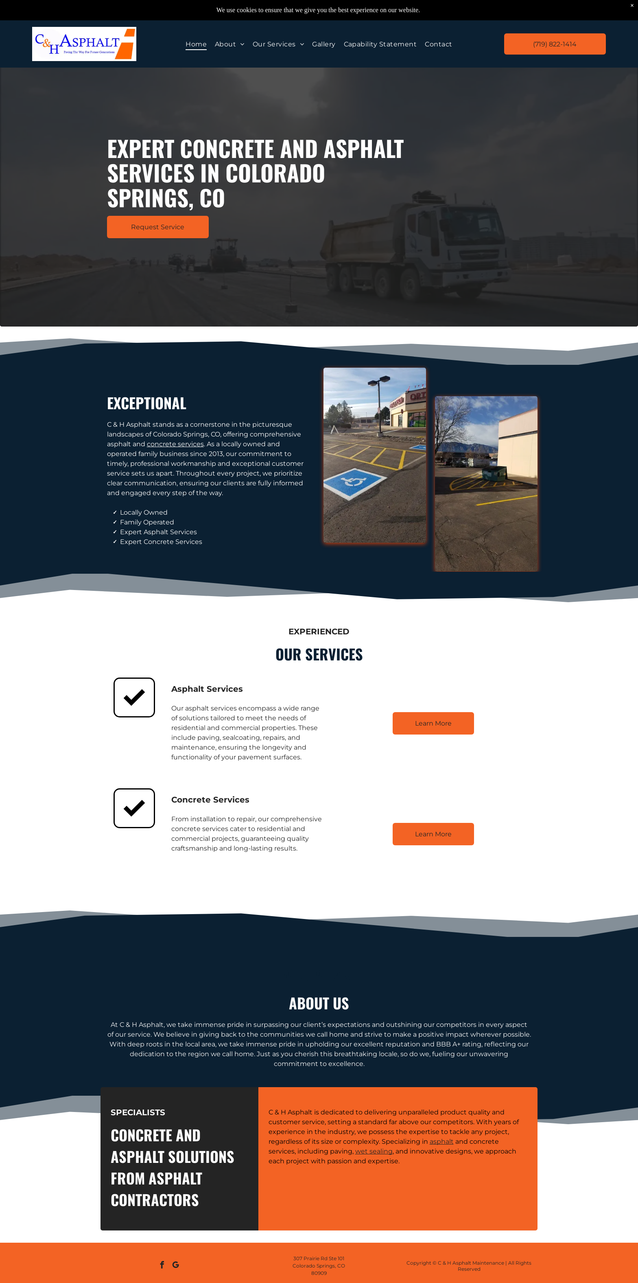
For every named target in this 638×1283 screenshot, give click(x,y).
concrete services (175, 444)
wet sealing (374, 1151)
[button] (278, 44)
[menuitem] (196, 44)
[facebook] (162, 1266)
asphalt (442, 1141)
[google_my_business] (175, 1266)
